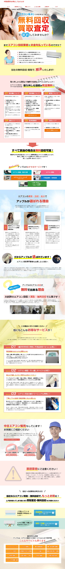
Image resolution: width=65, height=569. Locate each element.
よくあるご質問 (37, 6)
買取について (27, 6)
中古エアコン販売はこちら (11, 439)
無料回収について (18, 6)
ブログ (56, 6)
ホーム (8, 6)
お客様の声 (47, 6)
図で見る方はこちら (33, 115)
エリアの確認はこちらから (53, 130)
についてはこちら (43, 512)
